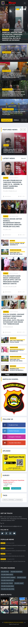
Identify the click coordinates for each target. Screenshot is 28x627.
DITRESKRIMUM (6, 52)
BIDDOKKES (13, 366)
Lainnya (6, 145)
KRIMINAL (11, 500)
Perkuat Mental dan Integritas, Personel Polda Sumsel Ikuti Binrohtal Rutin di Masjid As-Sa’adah (12, 36)
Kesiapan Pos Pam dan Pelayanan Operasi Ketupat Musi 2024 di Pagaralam (13, 113)
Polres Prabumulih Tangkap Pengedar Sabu (13, 545)
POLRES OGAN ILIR (7, 89)
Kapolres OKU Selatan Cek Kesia (16, 253)
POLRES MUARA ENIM (7, 586)
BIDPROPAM (13, 338)
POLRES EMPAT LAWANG (8, 577)
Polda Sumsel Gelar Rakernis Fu (17, 244)
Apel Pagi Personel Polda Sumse (16, 341)
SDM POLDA (6, 29)
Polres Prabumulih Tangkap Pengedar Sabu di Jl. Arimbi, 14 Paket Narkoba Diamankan (13, 151)
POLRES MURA (21, 577)
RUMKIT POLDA (6, 70)
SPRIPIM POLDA (14, 347)
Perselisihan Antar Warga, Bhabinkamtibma (13, 550)
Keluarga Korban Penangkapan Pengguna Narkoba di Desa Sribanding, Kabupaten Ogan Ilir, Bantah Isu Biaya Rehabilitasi (13, 94)
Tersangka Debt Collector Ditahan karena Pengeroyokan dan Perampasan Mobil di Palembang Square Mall (13, 57)
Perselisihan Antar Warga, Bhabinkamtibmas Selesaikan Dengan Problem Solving (12, 222)
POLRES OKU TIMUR (6, 583)
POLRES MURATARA (16, 571)
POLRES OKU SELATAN (15, 250)
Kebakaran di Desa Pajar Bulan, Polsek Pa (12, 556)
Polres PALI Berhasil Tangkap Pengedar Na (13, 561)
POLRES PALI (5, 571)
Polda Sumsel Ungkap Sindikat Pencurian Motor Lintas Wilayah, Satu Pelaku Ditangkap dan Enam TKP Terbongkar (13, 319)
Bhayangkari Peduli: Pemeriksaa (17, 350)
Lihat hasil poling (16, 488)
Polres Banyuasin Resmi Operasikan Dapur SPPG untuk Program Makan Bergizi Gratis (12, 280)
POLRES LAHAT (19, 583)
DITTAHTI (12, 240)
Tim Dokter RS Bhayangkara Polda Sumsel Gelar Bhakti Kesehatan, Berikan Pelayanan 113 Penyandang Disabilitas (14, 75)
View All (23, 158)
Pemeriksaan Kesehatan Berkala (16, 369)
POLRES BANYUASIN (7, 574)
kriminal (6, 311)
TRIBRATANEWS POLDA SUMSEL (14, 622)
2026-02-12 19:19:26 (15, 29)
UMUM (5, 500)
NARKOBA (19, 500)
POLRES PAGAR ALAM (8, 109)
